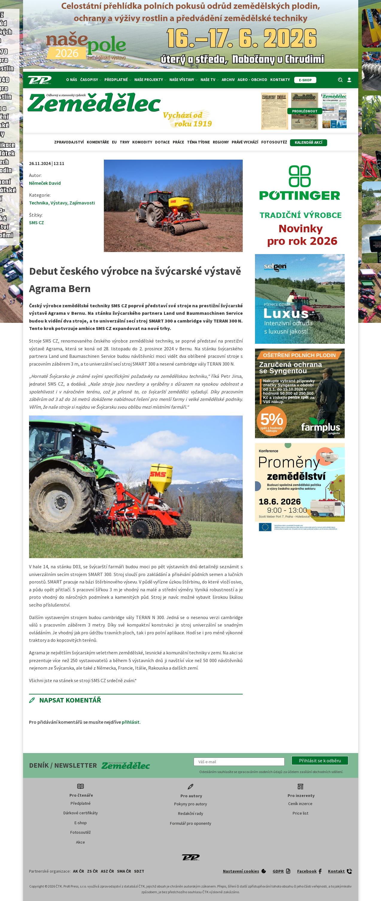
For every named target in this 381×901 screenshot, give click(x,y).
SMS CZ (36, 222)
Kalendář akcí (308, 142)
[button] (320, 760)
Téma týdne (198, 142)
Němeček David (45, 183)
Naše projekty (150, 79)
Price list (300, 813)
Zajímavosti (82, 203)
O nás (71, 79)
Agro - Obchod (252, 79)
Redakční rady (190, 813)
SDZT (139, 871)
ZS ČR (92, 871)
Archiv (228, 79)
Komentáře (98, 142)
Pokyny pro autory (190, 804)
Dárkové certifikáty (80, 813)
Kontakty (280, 79)
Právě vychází (245, 142)
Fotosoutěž (274, 142)
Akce (80, 842)
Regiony (221, 142)
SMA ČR (124, 871)
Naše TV (210, 79)
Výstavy (59, 203)
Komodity (142, 142)
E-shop (81, 822)
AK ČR (78, 871)
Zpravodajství (69, 142)
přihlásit (130, 722)
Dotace (162, 142)
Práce (178, 142)
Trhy (124, 142)
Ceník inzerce (300, 803)
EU (114, 142)
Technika (38, 203)
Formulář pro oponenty (190, 823)
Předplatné (117, 79)
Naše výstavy (183, 79)
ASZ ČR (107, 871)
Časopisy (90, 79)
